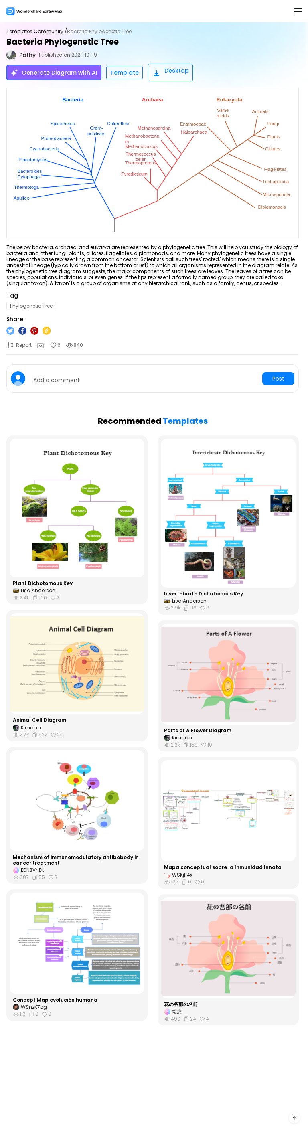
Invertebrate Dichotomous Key (203, 594)
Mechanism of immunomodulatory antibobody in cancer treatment (76, 860)
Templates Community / (36, 31)
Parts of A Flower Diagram (197, 730)
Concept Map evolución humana (55, 1000)
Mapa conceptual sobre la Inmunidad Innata (223, 867)
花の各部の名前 (181, 1004)
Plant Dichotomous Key (43, 583)
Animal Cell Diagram (39, 720)
